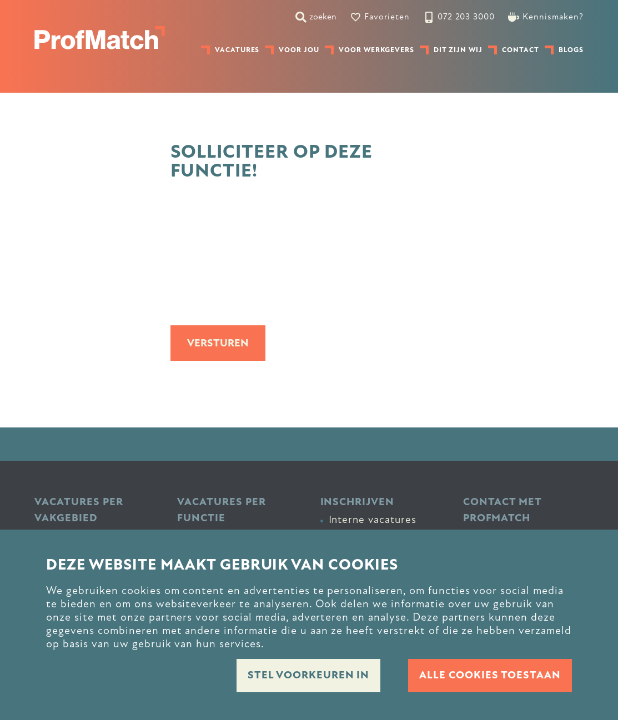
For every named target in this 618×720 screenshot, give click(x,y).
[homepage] (99, 37)
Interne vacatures (372, 519)
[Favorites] (380, 16)
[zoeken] (315, 16)
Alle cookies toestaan (489, 675)
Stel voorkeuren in (308, 675)
